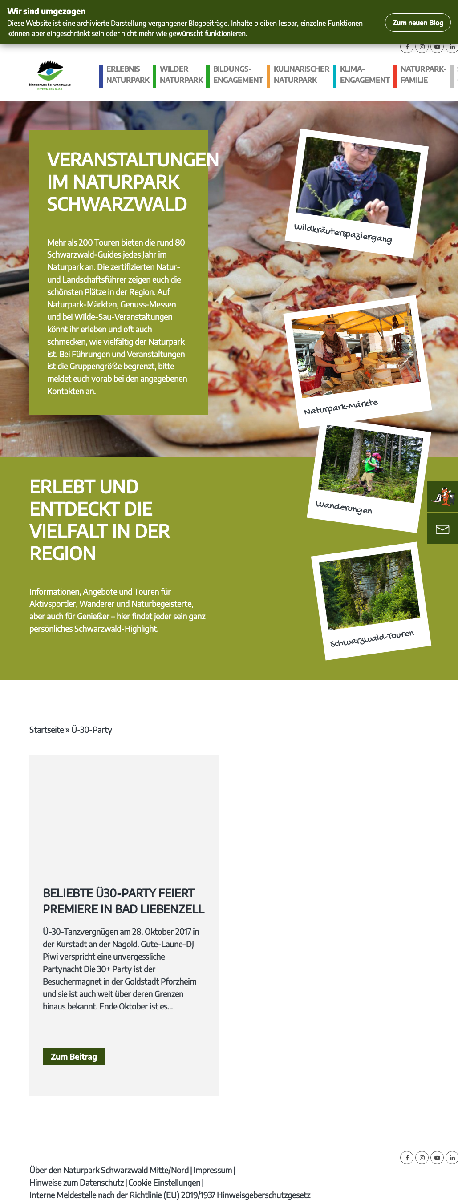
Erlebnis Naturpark (127, 75)
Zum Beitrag (74, 1056)
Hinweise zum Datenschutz (76, 1182)
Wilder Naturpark (181, 75)
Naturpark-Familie (423, 75)
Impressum (212, 1170)
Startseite (46, 729)
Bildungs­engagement (238, 75)
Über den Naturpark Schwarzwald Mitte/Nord (109, 1170)
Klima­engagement (365, 75)
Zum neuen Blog (418, 22)
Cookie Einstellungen (164, 1182)
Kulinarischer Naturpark (301, 75)
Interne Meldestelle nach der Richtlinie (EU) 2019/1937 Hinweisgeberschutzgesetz (169, 1195)
